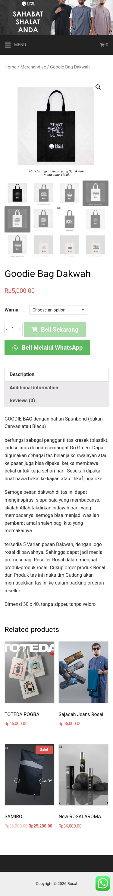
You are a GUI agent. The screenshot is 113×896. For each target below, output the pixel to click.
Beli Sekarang (54, 329)
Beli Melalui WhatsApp (47, 347)
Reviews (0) (22, 400)
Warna (11, 310)
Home (11, 67)
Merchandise (33, 67)
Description (22, 374)
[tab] (56, 374)
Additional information (34, 387)
